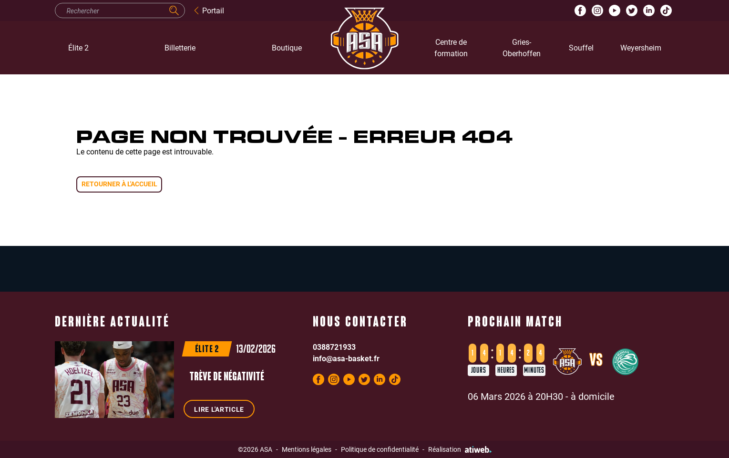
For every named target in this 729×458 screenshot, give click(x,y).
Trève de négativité (226, 377)
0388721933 (334, 347)
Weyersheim (640, 47)
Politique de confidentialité (380, 449)
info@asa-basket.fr (346, 358)
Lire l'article (219, 409)
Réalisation (460, 449)
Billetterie (179, 47)
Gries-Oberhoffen (522, 47)
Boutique (287, 47)
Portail (208, 10)
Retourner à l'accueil (119, 183)
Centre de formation (451, 47)
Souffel (581, 47)
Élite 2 (78, 47)
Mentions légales (306, 449)
